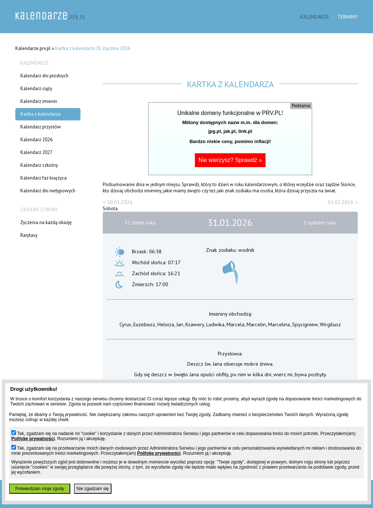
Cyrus (125, 324)
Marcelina (279, 324)
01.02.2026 (340, 202)
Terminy (347, 16)
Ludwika (215, 324)
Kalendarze (314, 16)
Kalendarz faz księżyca (43, 178)
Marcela (235, 324)
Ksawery (194, 324)
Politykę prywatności (33, 438)
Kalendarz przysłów (40, 127)
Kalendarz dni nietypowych (47, 191)
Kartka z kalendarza (40, 114)
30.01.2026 (120, 202)
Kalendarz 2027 (36, 152)
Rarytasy (29, 235)
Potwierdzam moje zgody (39, 488)
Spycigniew (305, 324)
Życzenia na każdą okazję (46, 222)
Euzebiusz (144, 324)
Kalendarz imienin (38, 101)
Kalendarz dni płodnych (44, 76)
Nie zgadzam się (92, 488)
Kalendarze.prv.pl (33, 48)
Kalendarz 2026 (36, 139)
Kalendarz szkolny (39, 165)
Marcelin (256, 324)
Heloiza (165, 324)
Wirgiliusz (330, 324)
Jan (179, 324)
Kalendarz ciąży (36, 88)
